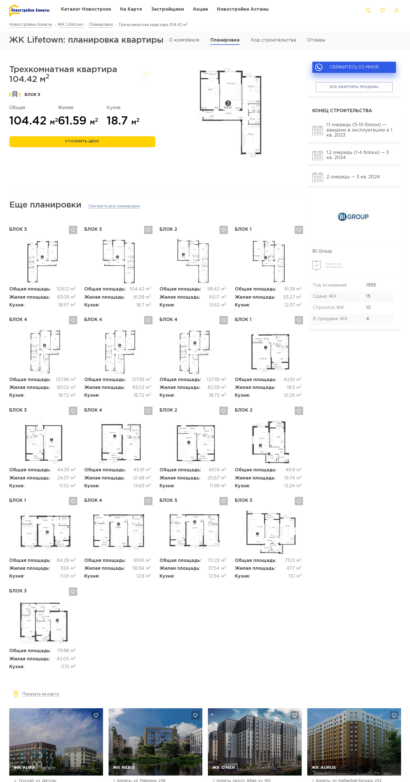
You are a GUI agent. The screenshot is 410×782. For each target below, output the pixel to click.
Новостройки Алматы (30, 24)
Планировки (101, 24)
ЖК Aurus (323, 767)
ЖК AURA (24, 767)
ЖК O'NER (223, 767)
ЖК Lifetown (70, 24)
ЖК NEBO (124, 767)
